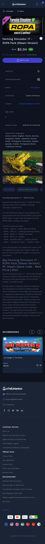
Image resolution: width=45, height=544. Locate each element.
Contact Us (10, 405)
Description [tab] (9, 189)
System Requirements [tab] (27, 189)
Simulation (35, 87)
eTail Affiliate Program (11, 443)
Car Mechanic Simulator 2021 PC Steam (17, 489)
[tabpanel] (22, 257)
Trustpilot (6, 510)
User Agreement (8, 460)
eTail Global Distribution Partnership (16, 447)
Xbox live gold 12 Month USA (13, 485)
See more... (8, 501)
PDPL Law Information (11, 468)
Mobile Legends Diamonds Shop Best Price (19, 497)
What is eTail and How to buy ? (14, 435)
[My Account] (37, 4)
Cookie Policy (7, 464)
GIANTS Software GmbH (29, 104)
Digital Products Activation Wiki (14, 439)
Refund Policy (8, 472)
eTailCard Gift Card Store (12, 481)
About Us (6, 431)
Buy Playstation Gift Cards (12, 493)
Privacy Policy (8, 456)
